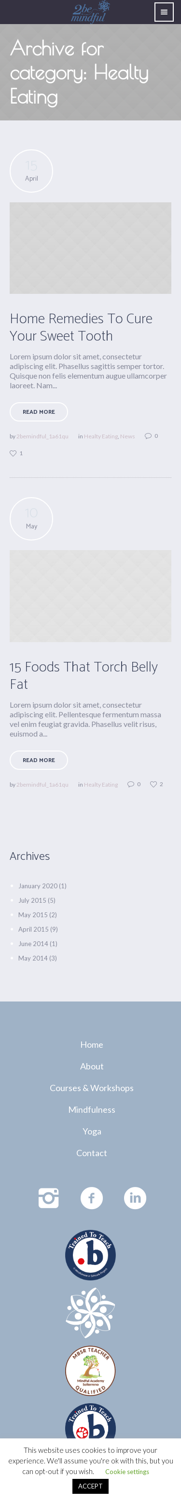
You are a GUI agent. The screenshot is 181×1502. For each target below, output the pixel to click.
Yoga (92, 1131)
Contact (91, 1153)
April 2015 (33, 929)
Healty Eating (101, 436)
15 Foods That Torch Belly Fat (84, 676)
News (127, 436)
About (92, 1066)
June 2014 (33, 944)
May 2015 (33, 915)
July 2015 (32, 900)
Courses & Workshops (92, 1088)
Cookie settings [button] (127, 1472)
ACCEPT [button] (90, 1486)
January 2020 (37, 886)
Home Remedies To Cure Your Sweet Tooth (81, 327)
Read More (39, 412)
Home (91, 1044)
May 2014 (33, 958)
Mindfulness (91, 1109)
